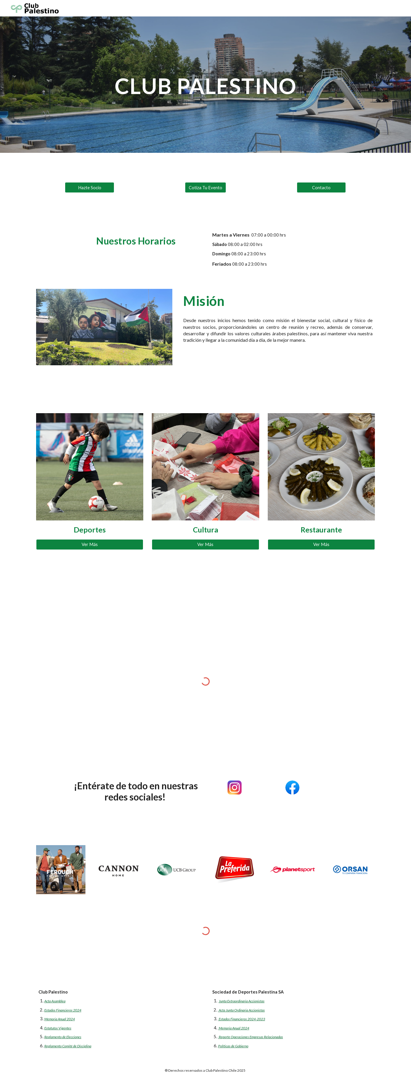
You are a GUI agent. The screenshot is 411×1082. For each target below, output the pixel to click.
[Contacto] (321, 187)
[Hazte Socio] (89, 187)
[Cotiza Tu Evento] (205, 187)
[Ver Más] (89, 544)
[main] (205, 84)
